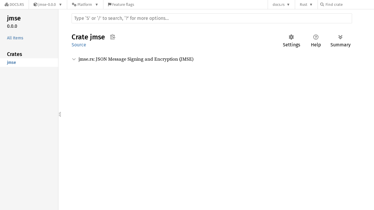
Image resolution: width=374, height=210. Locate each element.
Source (79, 45)
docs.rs (279, 4)
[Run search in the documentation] (212, 18)
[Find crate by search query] (349, 4)
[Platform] (85, 4)
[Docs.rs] (14, 4)
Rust (303, 4)
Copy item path (112, 37)
